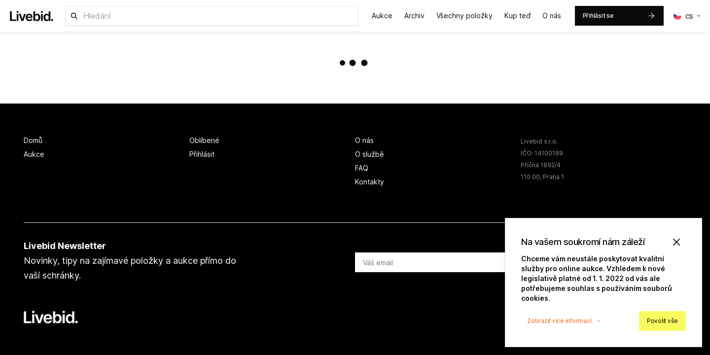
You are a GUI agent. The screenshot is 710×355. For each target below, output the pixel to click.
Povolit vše (662, 320)
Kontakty (369, 182)
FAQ (361, 168)
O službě (369, 154)
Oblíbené (204, 140)
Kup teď (517, 15)
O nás (551, 15)
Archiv (414, 15)
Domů (33, 140)
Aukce (382, 15)
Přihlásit (201, 154)
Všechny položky (464, 15)
